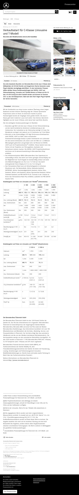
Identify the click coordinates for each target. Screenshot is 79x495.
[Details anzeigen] (74, 55)
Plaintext (47, 80)
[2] (4, 401)
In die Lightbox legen (64, 31)
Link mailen (47, 437)
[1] (15, 94)
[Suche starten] (56, 12)
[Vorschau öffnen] (27, 55)
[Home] (6, 5)
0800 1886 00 (7, 455)
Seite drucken (9, 437)
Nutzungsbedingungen (39, 478)
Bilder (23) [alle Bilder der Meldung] (57, 38)
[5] (7, 236)
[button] (70, 12)
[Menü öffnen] (74, 12)
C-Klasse (16, 19)
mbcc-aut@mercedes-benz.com (11, 456)
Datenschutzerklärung (39, 480)
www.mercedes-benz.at (11, 466)
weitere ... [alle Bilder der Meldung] (57, 79)
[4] (8, 217)
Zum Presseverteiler (10, 491)
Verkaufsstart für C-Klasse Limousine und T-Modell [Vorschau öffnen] (27, 72)
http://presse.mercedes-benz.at (18, 360)
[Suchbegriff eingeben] (31, 12)
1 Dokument (32, 76)
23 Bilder (23, 76)
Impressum (36, 482)
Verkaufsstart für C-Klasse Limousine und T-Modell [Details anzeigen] (62, 87)
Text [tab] (5, 24)
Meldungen (6, 19)
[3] (4, 408)
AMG (11, 19)
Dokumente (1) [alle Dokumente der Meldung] (59, 85)
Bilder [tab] (9, 24)
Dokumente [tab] (17, 24)
